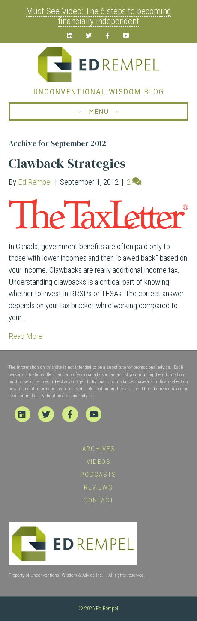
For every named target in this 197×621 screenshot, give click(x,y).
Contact (99, 500)
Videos (99, 462)
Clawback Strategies (67, 163)
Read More (25, 336)
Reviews (98, 487)
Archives (98, 449)
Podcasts (98, 474)
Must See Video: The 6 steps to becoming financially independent (98, 16)
